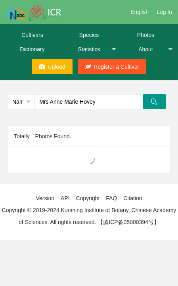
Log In (164, 12)
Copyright (88, 198)
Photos (146, 35)
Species (89, 35)
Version (45, 198)
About (155, 49)
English (139, 12)
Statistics (97, 49)
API (65, 198)
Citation (132, 198)
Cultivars (32, 35)
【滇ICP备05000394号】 (128, 222)
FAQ (111, 198)
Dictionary (32, 49)
